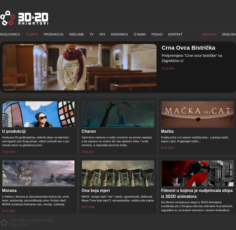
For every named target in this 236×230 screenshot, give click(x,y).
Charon (89, 131)
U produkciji (14, 131)
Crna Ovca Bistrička (188, 48)
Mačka (167, 131)
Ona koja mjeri (96, 190)
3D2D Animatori (24, 18)
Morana (9, 190)
